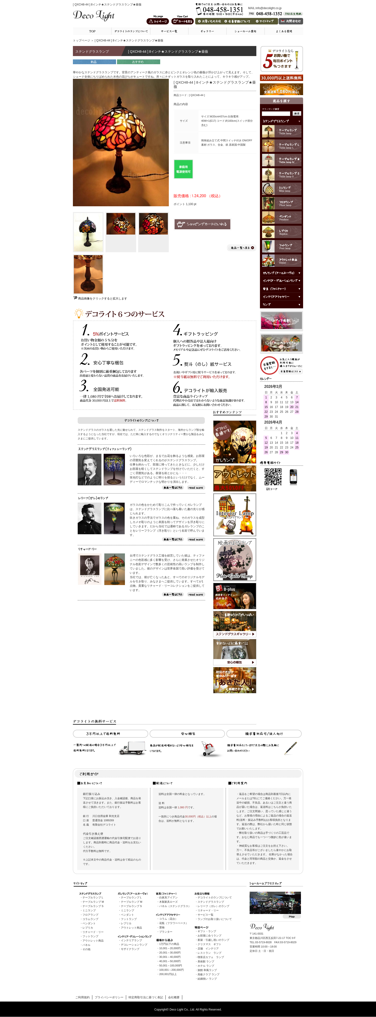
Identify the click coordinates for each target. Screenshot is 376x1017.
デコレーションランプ (134, 944)
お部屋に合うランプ (209, 935)
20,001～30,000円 (170, 952)
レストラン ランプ (209, 952)
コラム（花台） (168, 918)
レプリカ (87, 927)
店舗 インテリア (208, 948)
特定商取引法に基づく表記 (146, 997)
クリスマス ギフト (209, 944)
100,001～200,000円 (171, 969)
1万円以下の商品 (169, 943)
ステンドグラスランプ (211, 901)
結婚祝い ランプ (207, 978)
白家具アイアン (168, 897)
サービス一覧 (205, 914)
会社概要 (174, 997)
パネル (86, 944)
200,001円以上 (168, 974)
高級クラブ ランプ (208, 974)
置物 (161, 927)
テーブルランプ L (92, 897)
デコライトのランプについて (215, 897)
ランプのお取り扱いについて (215, 919)
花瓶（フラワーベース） (173, 923)
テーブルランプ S (92, 906)
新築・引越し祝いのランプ (213, 939)
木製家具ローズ (168, 901)
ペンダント (89, 923)
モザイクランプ (130, 949)
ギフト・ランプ (207, 931)
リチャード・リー (93, 932)
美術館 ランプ (206, 961)
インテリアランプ (131, 940)
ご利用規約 (82, 997)
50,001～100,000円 (170, 965)
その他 (86, 949)
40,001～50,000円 (170, 961)
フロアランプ (90, 914)
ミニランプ (89, 910)
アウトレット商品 (93, 940)
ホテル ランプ (206, 965)
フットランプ (90, 936)
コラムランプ (90, 919)
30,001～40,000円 (170, 956)
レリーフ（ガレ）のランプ (213, 906)
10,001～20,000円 (170, 948)
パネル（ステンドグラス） (175, 906)
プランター (165, 931)
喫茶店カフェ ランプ (211, 957)
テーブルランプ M (93, 901)
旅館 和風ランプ (207, 970)
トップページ (81, 40)
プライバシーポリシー (109, 997)
